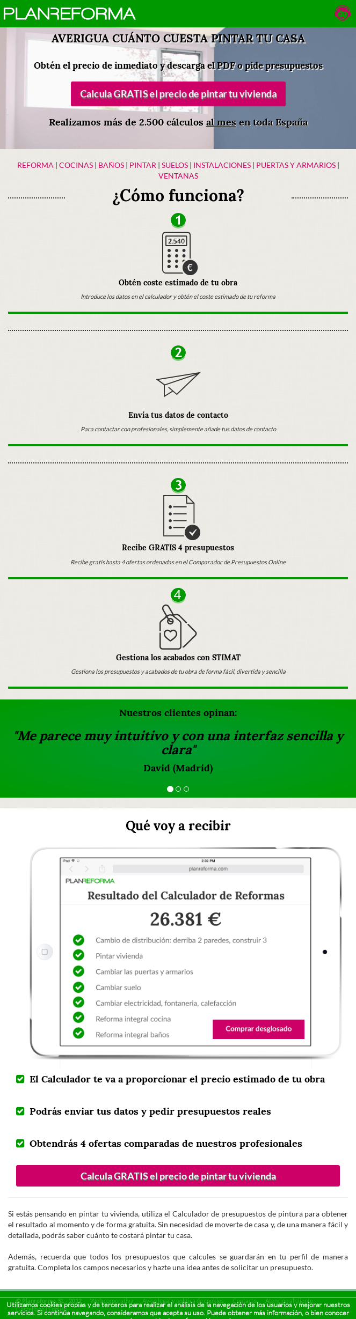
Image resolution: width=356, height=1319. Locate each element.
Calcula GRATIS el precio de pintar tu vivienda (177, 94)
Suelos (175, 165)
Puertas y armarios (296, 165)
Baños (111, 165)
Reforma (35, 165)
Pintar (143, 165)
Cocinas (76, 165)
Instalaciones (222, 165)
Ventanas (178, 175)
